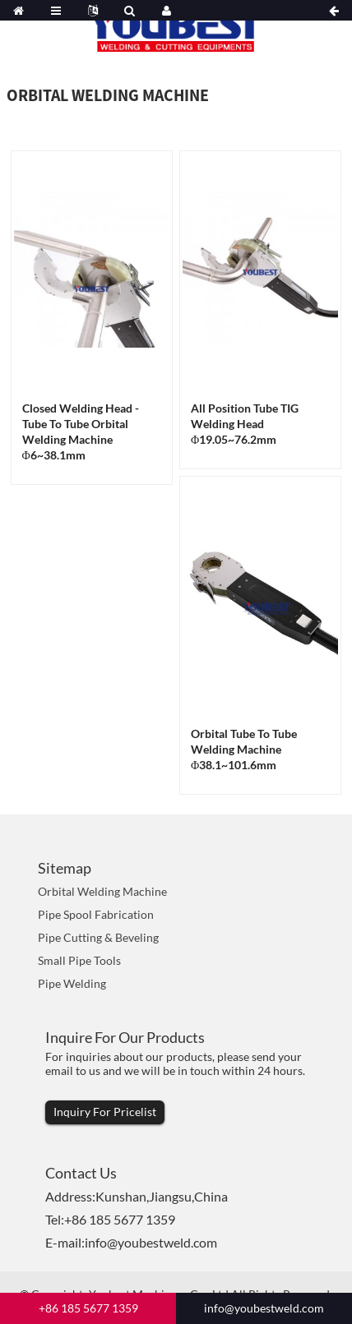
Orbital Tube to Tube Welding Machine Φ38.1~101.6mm (244, 749)
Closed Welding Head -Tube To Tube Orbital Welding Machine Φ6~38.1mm (80, 431)
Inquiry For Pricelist (104, 1112)
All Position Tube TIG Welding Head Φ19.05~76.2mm (245, 423)
